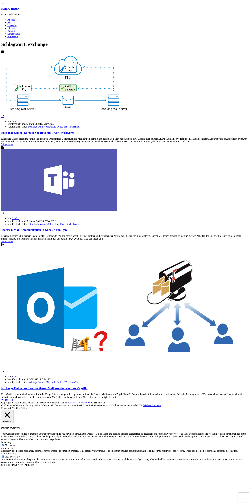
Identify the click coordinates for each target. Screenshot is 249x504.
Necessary (10, 445)
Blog (9, 22)
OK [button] (140, 405)
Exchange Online (36, 126)
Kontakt (11, 31)
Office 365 (62, 126)
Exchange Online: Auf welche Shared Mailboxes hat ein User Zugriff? (44, 388)
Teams (76, 224)
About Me (12, 19)
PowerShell (74, 126)
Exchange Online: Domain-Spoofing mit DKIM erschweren (37, 132)
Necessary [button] (6, 442)
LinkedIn (12, 25)
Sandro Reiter (10, 8)
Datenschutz (13, 33)
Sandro (15, 121)
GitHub (11, 28)
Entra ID (31, 224)
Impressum (12, 36)
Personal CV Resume (78, 402)
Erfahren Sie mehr (152, 405)
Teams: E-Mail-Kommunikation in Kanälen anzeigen (34, 229)
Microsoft (51, 126)
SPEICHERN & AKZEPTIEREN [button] (18, 465)
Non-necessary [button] (8, 453)
